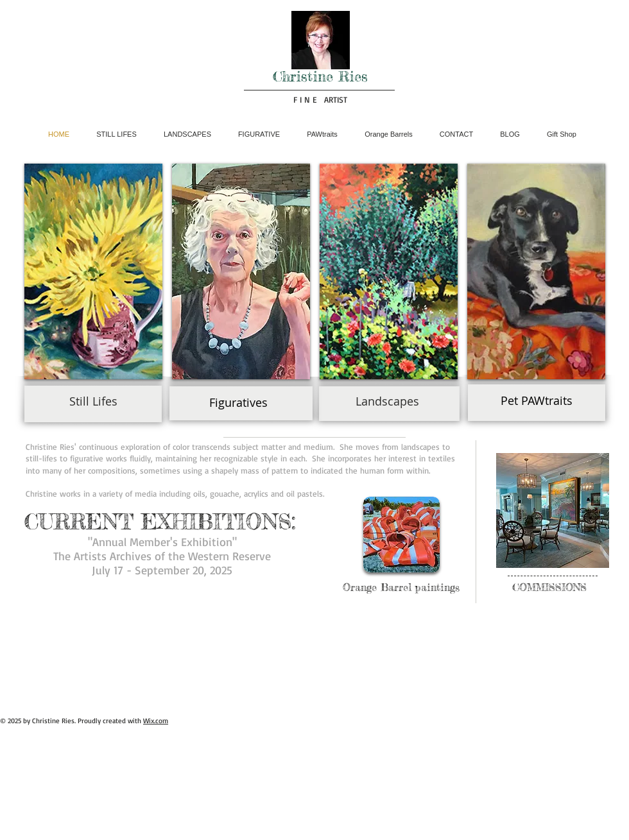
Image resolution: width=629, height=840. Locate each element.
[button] (93, 271)
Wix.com (155, 720)
